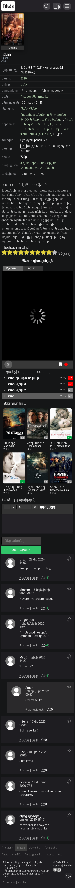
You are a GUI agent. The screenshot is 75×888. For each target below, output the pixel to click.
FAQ (60, 854)
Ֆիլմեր (21, 847)
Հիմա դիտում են (11, 854)
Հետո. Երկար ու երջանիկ (23, 378)
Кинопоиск (51, 67)
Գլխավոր (7, 847)
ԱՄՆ (23, 84)
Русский (11, 268)
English (31, 268)
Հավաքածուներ (34, 854)
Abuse (50, 854)
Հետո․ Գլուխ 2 (16, 390)
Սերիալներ (35, 847)
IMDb (23, 67)
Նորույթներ (51, 847)
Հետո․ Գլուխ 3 (16, 384)
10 (54, 252)
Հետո (10, 396)
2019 (23, 78)
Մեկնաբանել (21, 549)
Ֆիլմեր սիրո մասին (33, 163)
